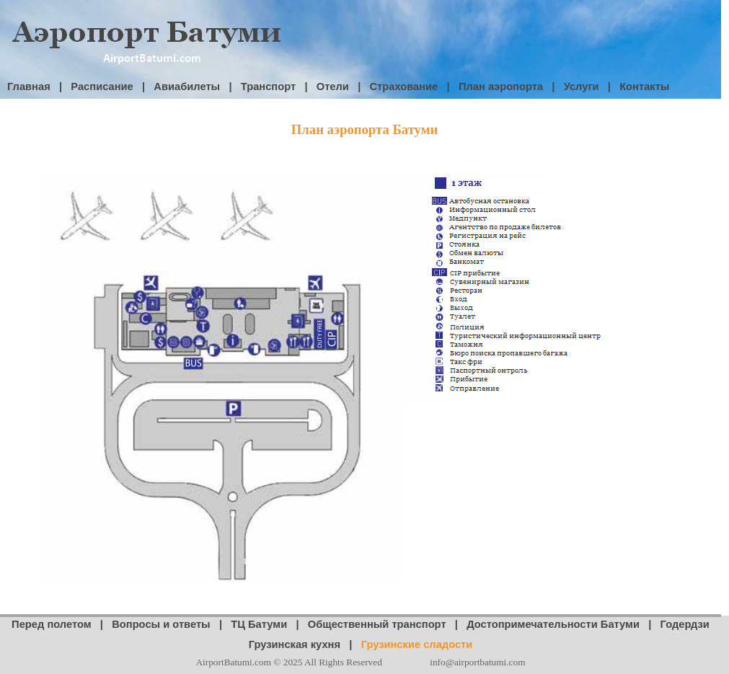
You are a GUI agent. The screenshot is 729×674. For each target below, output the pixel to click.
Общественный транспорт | (387, 624)
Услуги (581, 86)
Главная (28, 86)
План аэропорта (501, 86)
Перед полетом (52, 624)
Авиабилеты (187, 86)
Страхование (404, 86)
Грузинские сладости (417, 644)
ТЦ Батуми (259, 624)
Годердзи (685, 624)
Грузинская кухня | (305, 644)
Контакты (644, 86)
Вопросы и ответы (161, 624)
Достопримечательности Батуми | (563, 624)
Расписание (102, 86)
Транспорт (268, 86)
